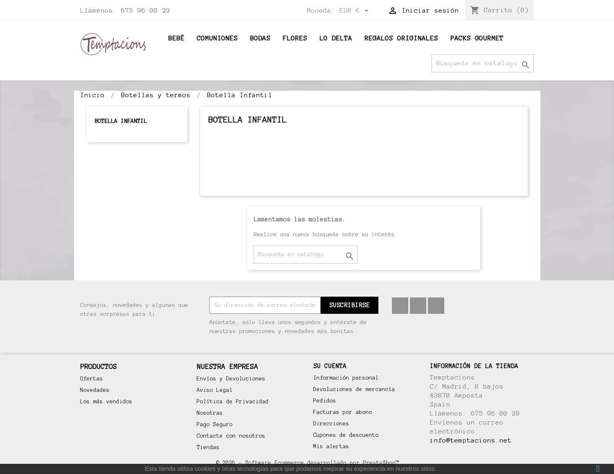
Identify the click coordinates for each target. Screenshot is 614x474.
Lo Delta (335, 38)
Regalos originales (401, 38)
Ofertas (91, 379)
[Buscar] (483, 63)
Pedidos (324, 401)
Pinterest (418, 305)
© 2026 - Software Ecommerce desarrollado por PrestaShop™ (307, 463)
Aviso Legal (215, 390)
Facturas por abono (342, 412)
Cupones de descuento (346, 435)
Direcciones (331, 424)
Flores (295, 38)
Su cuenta (329, 366)
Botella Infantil (120, 121)
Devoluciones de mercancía (354, 389)
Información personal (346, 378)
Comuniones (217, 38)
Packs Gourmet (477, 38)
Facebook (400, 305)
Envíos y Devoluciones (231, 379)
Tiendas (208, 447)
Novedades (95, 390)
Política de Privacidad (233, 402)
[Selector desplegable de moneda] (355, 11)
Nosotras (210, 413)
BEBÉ (176, 38)
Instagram (436, 305)
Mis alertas (331, 446)
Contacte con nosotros (231, 436)
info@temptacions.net (471, 440)
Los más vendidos (106, 402)
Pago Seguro (215, 424)
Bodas (260, 38)
